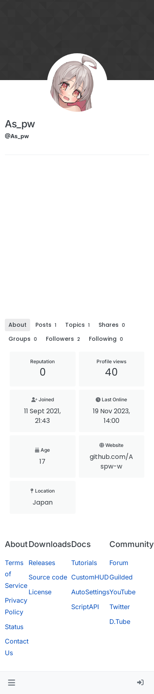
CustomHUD (90, 577)
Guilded (121, 577)
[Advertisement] (75, 240)
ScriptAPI (85, 607)
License (40, 592)
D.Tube (119, 622)
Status (14, 627)
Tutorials (84, 563)
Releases (42, 563)
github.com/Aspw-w (111, 461)
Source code (48, 577)
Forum (118, 563)
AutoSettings (90, 592)
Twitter (119, 607)
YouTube (122, 592)
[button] (11, 683)
